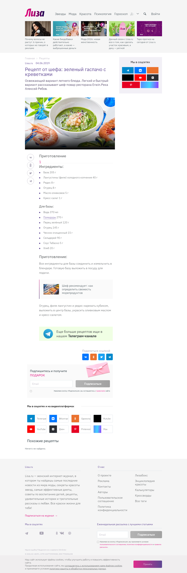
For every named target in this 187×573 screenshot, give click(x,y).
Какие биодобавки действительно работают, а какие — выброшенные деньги (64, 44)
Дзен (56, 429)
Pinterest (81, 429)
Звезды (60, 14)
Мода (73, 14)
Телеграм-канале (82, 336)
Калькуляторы (144, 490)
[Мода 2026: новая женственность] (94, 28)
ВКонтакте (59, 418)
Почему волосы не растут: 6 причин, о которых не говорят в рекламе (36, 44)
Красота (85, 14)
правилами (100, 391)
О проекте (104, 475)
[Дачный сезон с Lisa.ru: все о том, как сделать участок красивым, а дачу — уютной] (122, 28)
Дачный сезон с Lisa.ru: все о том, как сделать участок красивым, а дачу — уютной (121, 44)
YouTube (36, 429)
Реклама (103, 481)
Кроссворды (143, 495)
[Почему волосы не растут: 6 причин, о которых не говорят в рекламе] (38, 28)
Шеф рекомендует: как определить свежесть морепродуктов (77, 289)
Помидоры (49, 217)
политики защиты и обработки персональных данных (77, 568)
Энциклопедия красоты (145, 482)
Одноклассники (81, 418)
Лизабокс (141, 475)
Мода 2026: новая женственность (90, 41)
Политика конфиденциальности (112, 508)
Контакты (104, 486)
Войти (155, 14)
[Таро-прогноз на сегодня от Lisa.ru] (150, 28)
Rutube (102, 418)
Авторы (103, 492)
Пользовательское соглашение (110, 499)
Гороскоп (121, 14)
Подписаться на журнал (39, 515)
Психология (102, 14)
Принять (147, 564)
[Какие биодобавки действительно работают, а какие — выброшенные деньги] (66, 28)
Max (100, 429)
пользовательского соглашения (113, 544)
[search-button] (145, 13)
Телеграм (36, 418)
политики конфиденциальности (140, 544)
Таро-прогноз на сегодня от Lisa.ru (146, 41)
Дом (134, 14)
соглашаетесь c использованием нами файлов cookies (93, 565)
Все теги (141, 501)
